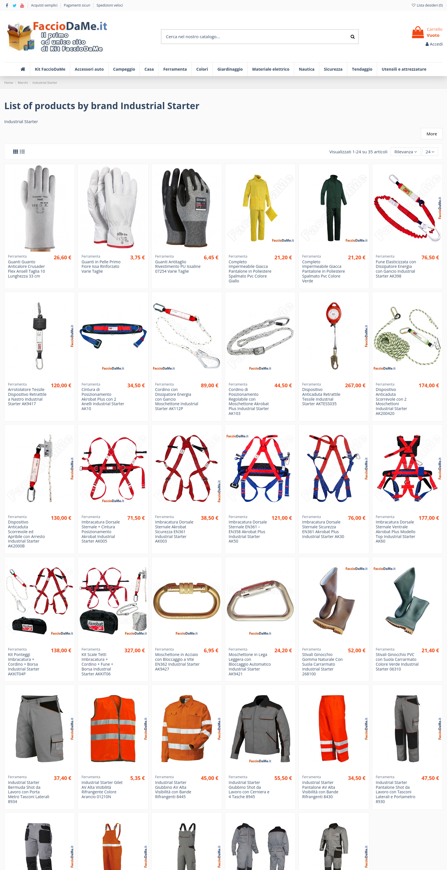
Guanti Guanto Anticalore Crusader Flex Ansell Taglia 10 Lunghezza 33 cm (26, 269)
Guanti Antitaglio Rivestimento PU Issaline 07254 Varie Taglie (178, 266)
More (431, 133)
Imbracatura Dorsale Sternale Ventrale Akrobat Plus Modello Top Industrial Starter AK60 (395, 531)
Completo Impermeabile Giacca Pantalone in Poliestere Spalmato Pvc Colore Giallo (250, 271)
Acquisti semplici (44, 5)
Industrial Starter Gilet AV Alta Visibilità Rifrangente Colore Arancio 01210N (102, 789)
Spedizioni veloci (110, 5)
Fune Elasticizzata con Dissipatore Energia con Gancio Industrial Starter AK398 (396, 269)
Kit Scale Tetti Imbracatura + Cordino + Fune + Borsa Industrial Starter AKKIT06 (97, 664)
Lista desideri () (427, 5)
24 (430, 151)
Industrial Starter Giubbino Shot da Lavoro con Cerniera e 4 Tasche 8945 (249, 789)
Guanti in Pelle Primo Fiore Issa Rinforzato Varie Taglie (101, 266)
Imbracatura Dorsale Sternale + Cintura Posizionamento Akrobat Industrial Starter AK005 (101, 531)
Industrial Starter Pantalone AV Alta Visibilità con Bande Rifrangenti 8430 (320, 789)
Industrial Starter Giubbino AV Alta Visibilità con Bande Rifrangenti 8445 (173, 789)
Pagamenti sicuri (77, 5)
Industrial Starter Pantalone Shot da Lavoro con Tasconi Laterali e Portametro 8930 (395, 792)
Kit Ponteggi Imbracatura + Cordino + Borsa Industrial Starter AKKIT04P (23, 664)
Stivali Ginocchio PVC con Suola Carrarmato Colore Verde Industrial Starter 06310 (397, 661)
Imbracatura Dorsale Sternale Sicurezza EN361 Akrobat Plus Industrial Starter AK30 (323, 529)
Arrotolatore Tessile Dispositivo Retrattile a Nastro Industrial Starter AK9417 (27, 396)
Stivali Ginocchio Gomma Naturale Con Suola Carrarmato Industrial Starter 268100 (322, 664)
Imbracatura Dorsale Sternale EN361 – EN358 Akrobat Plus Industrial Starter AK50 (248, 531)
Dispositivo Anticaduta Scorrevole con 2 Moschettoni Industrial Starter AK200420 (391, 401)
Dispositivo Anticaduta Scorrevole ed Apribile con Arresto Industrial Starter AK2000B (26, 534)
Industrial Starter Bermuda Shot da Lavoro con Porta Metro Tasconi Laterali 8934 (28, 792)
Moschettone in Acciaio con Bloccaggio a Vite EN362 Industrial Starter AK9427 (177, 661)
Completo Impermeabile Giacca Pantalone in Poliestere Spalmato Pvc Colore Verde (323, 271)
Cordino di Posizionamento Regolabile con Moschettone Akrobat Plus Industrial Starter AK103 (249, 401)
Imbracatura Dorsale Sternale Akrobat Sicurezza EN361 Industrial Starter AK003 (174, 531)
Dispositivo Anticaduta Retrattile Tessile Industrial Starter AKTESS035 (321, 396)
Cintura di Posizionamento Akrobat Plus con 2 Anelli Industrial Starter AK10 (103, 399)
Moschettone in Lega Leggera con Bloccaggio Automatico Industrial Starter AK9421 (250, 664)
